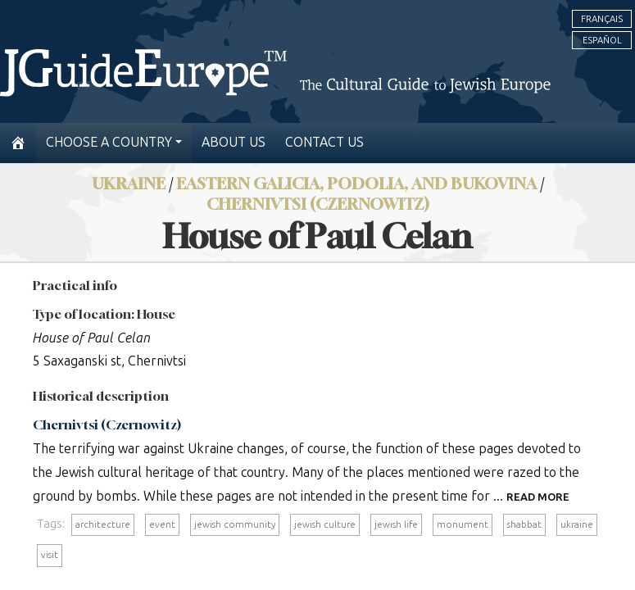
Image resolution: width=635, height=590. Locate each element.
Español (602, 40)
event (162, 524)
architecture (102, 524)
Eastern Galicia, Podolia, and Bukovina (356, 183)
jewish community (234, 524)
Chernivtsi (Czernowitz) (317, 203)
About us (233, 142)
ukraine (576, 524)
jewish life (396, 524)
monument (462, 524)
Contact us (324, 142)
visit (49, 554)
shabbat (524, 524)
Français (602, 19)
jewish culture (325, 524)
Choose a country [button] (109, 142)
